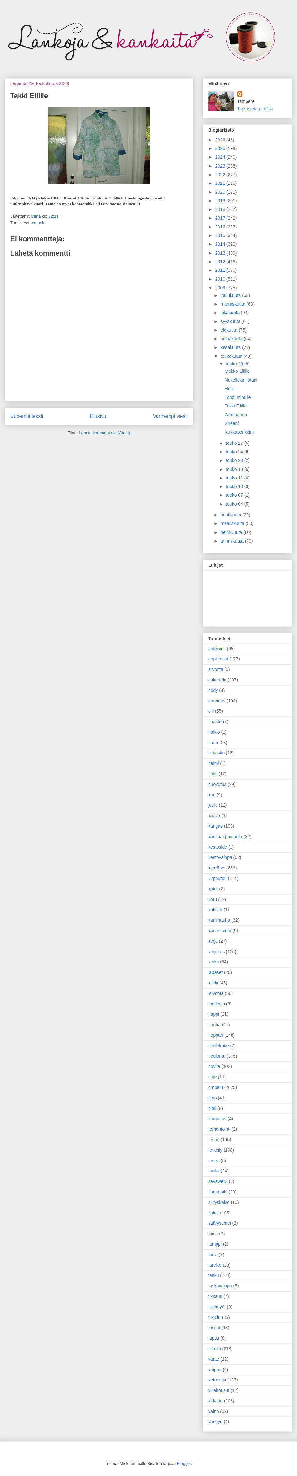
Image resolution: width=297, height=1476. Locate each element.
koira (213, 888)
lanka (213, 961)
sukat (213, 1212)
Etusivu (98, 416)
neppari (215, 1035)
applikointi (218, 658)
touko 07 (235, 495)
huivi (212, 773)
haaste (215, 721)
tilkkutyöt (216, 1306)
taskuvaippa (220, 1285)
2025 (220, 148)
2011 (220, 270)
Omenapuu (236, 414)
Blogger (184, 1463)
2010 (220, 279)
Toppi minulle (238, 397)
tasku (213, 1275)
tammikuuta (232, 541)
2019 (220, 200)
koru (212, 899)
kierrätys (216, 867)
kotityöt (215, 909)
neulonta (216, 1056)
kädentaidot (219, 930)
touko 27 (235, 443)
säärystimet (219, 1223)
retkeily (215, 1150)
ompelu (38, 222)
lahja (213, 941)
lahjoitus (216, 951)
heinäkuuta (231, 338)
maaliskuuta (233, 523)
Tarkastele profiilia (255, 108)
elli (211, 711)
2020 (220, 192)
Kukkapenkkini (239, 432)
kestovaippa (220, 857)
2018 (220, 209)
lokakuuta (230, 312)
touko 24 (235, 451)
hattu (213, 742)
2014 (220, 244)
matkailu (216, 1003)
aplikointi (216, 648)
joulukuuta (231, 295)
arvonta (215, 669)
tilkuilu (214, 1317)
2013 (220, 253)
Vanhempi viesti (170, 416)
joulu (213, 805)
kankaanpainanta (225, 836)
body (213, 690)
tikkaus (215, 1296)
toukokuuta (231, 356)
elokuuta (229, 330)
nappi (213, 1014)
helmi (213, 763)
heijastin (216, 752)
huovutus (217, 784)
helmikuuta (231, 532)
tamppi (215, 1244)
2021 (220, 183)
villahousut (218, 1390)
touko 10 (235, 486)
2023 (220, 166)
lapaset (215, 972)
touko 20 (235, 460)
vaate (213, 1359)
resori (213, 1139)
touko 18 (235, 469)
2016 (220, 226)
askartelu (217, 679)
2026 (220, 139)
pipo (212, 1097)
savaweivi (218, 1181)
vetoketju (217, 1379)
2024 (220, 157)
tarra (212, 1254)
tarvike (214, 1265)
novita (214, 1066)
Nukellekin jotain (241, 380)
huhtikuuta (231, 514)
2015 (220, 235)
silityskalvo (219, 1202)
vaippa (214, 1369)
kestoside (217, 847)
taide (213, 1233)
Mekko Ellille (237, 371)
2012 (220, 261)
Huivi (230, 388)
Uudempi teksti (26, 416)
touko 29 (235, 363)
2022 (220, 174)
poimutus (217, 1118)
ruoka (213, 1170)
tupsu (213, 1338)
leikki (213, 982)
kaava (214, 815)
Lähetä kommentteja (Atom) (104, 432)
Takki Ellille (236, 405)
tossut (214, 1327)
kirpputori (217, 878)
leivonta (216, 993)
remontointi (219, 1129)
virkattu (215, 1400)
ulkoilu (214, 1348)
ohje (212, 1076)
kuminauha (219, 920)
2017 (220, 217)
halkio (214, 732)
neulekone (218, 1045)
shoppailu (217, 1191)
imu (212, 794)
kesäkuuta (231, 347)
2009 (220, 287)
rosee (213, 1160)
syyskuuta (230, 321)
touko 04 (235, 504)
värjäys (215, 1421)
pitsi (212, 1108)
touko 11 (235, 477)
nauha (214, 1024)
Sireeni (232, 423)
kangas (215, 826)
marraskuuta (233, 303)
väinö (213, 1411)
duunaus (216, 700)
